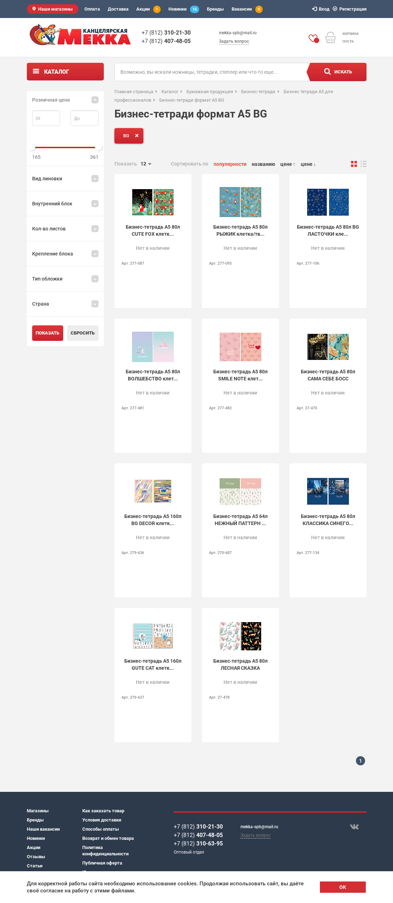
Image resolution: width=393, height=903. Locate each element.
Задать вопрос (234, 41)
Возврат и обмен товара (108, 838)
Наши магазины (55, 9)
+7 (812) (166, 32)
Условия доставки (101, 820)
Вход (321, 9)
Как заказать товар (103, 810)
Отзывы (36, 856)
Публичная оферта (102, 863)
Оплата (92, 9)
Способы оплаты (100, 829)
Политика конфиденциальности (105, 850)
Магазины (38, 810)
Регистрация (351, 9)
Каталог (56, 71)
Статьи (34, 865)
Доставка (118, 9)
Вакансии (247, 9)
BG (132, 135)
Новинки (183, 9)
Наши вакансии (43, 829)
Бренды (215, 9)
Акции (148, 9)
